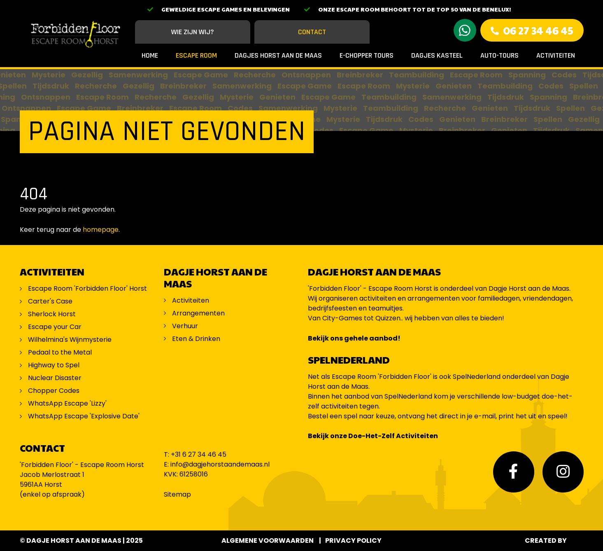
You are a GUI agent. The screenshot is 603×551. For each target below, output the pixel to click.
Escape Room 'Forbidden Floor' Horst (87, 288)
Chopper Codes (53, 390)
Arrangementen (198, 313)
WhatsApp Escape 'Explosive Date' (84, 416)
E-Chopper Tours (366, 55)
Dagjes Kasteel (437, 55)
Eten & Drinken (196, 338)
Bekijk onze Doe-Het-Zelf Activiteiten (373, 436)
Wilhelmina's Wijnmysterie (70, 339)
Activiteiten (555, 55)
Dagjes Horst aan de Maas (278, 55)
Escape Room (196, 55)
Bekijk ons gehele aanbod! (354, 338)
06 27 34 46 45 (538, 30)
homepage (101, 229)
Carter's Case (50, 301)
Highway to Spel (54, 365)
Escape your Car (54, 327)
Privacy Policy (353, 540)
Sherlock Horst (52, 314)
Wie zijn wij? (192, 32)
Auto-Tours (499, 55)
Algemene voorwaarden (267, 540)
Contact (312, 32)
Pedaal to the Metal (60, 352)
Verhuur (185, 326)
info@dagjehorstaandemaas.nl (220, 464)
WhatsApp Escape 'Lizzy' (67, 403)
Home (150, 55)
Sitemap (177, 494)
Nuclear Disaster (54, 378)
